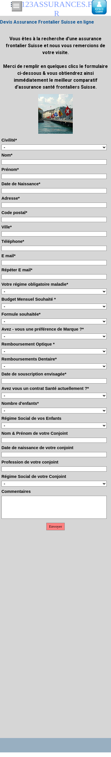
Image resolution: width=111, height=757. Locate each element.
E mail (8, 255)
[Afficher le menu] (16, 5)
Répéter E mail (16, 270)
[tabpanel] (55, 59)
